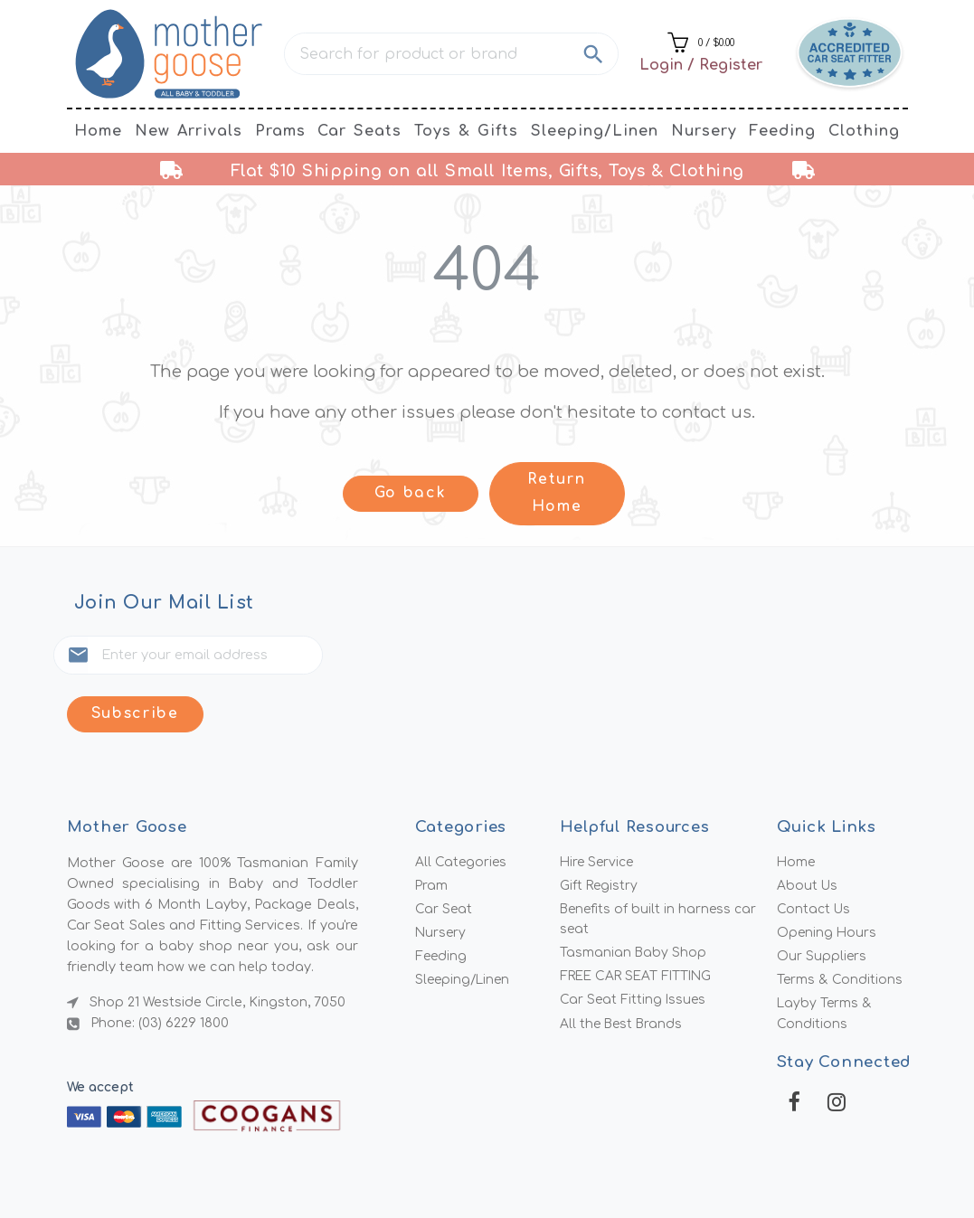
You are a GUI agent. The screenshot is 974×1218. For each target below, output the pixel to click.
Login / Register (700, 65)
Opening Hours (827, 880)
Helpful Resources (637, 771)
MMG (531, 1174)
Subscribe (376, 656)
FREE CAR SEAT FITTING (640, 926)
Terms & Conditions (840, 929)
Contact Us (815, 856)
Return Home (556, 493)
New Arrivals (188, 131)
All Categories (461, 807)
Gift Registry (600, 832)
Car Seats (359, 131)
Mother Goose (404, 1174)
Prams (280, 131)
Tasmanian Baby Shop (634, 901)
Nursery (704, 131)
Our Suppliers (822, 905)
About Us (808, 832)
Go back (410, 494)
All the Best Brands (623, 975)
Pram (432, 832)
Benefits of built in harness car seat (661, 866)
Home (98, 131)
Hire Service (599, 807)
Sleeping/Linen (594, 131)
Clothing (864, 131)
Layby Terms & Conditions (826, 964)
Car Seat (444, 856)
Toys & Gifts (466, 131)
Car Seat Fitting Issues (634, 950)
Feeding (782, 131)
